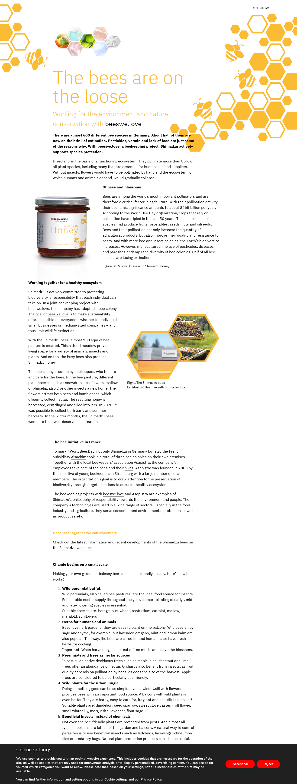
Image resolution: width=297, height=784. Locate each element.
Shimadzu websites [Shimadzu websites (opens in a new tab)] (75, 547)
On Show (261, 8)
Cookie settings (115, 780)
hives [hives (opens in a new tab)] (129, 468)
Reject (268, 764)
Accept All (240, 764)
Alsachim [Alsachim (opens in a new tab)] (78, 456)
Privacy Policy (151, 779)
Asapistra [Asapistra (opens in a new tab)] (142, 462)
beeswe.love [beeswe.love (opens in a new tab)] (123, 123)
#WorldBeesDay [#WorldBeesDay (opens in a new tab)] (80, 451)
